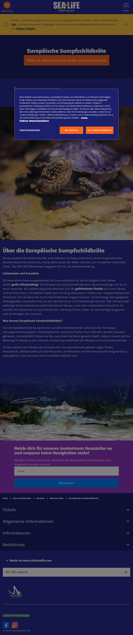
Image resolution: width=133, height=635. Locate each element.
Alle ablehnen (71, 130)
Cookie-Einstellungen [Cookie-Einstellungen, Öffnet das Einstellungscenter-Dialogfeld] (29, 130)
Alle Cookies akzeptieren (100, 130)
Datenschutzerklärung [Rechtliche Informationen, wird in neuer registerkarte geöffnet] (39, 121)
